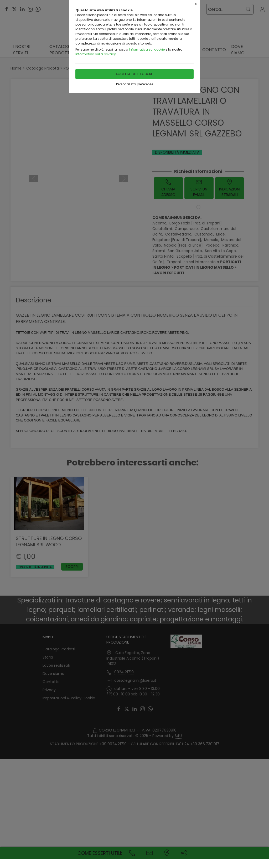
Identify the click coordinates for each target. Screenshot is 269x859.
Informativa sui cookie (147, 49)
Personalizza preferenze (134, 84)
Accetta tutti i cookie (134, 74)
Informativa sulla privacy (95, 54)
